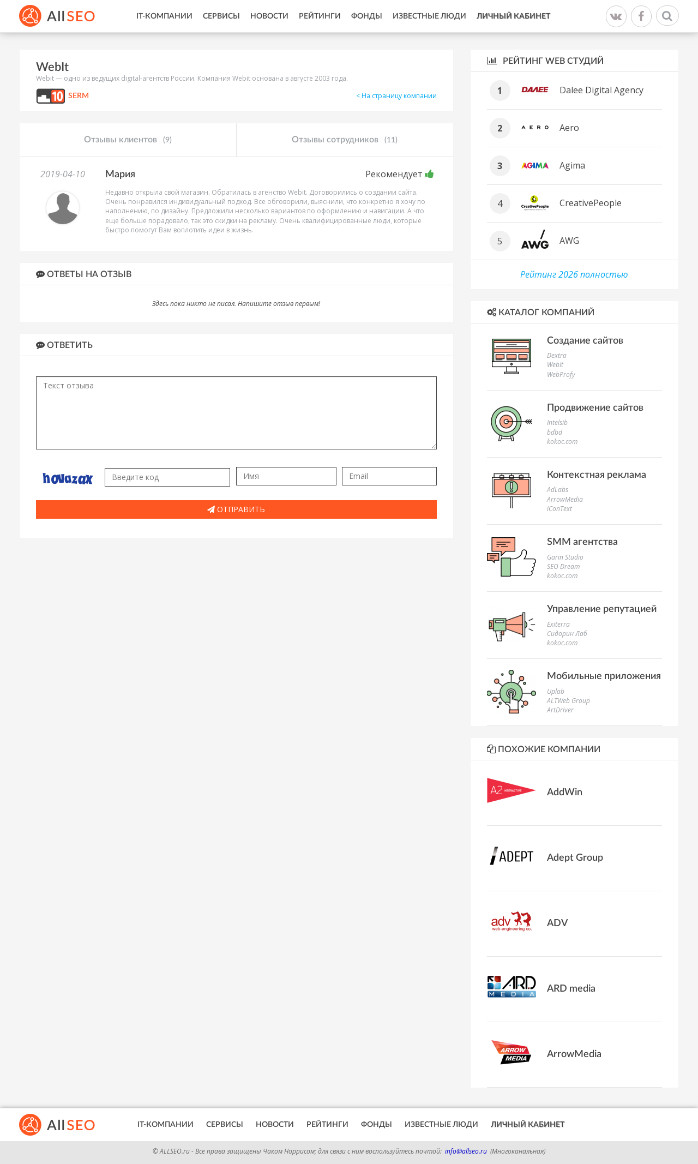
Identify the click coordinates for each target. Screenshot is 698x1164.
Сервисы (221, 16)
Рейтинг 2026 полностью (574, 274)
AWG (569, 241)
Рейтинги (320, 16)
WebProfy (561, 374)
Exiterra (558, 624)
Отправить (236, 509)
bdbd (554, 432)
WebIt (555, 364)
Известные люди (429, 16)
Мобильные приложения (604, 676)
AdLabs (557, 489)
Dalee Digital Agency (601, 90)
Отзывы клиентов (128, 140)
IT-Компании (164, 16)
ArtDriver (560, 710)
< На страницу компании (396, 95)
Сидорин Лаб (567, 633)
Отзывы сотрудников (345, 140)
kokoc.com (562, 441)
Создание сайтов (585, 341)
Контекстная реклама (596, 475)
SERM (78, 96)
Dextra (557, 355)
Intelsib (557, 422)
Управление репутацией (602, 609)
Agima (572, 165)
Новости (269, 16)
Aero (569, 128)
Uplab (555, 691)
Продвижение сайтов (595, 408)
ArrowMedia (565, 499)
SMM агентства (582, 542)
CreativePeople (590, 203)
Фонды (366, 16)
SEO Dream (563, 566)
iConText (559, 508)
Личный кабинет (513, 16)
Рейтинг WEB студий (545, 60)
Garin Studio (565, 557)
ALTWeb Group (568, 700)
